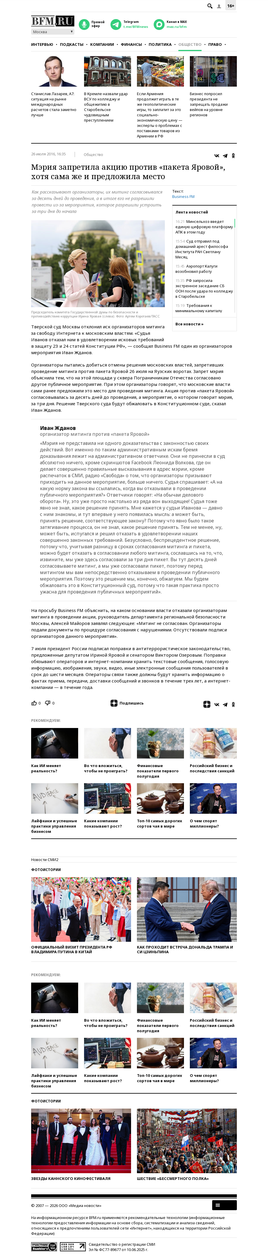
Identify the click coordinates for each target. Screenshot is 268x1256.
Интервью (42, 44)
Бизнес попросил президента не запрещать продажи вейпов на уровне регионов (209, 104)
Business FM (183, 196)
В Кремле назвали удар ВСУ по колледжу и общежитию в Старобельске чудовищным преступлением (106, 107)
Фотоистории (46, 869)
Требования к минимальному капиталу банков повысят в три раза (199, 311)
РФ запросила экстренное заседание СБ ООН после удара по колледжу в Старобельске (204, 288)
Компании (102, 44)
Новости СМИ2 (44, 859)
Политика (160, 44)
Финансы (131, 44)
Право (215, 44)
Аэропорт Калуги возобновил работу (196, 268)
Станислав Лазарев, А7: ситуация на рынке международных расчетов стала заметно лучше (53, 104)
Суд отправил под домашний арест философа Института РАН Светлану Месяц (201, 249)
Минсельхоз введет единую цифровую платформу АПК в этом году (204, 227)
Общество (190, 44)
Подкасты (71, 44)
